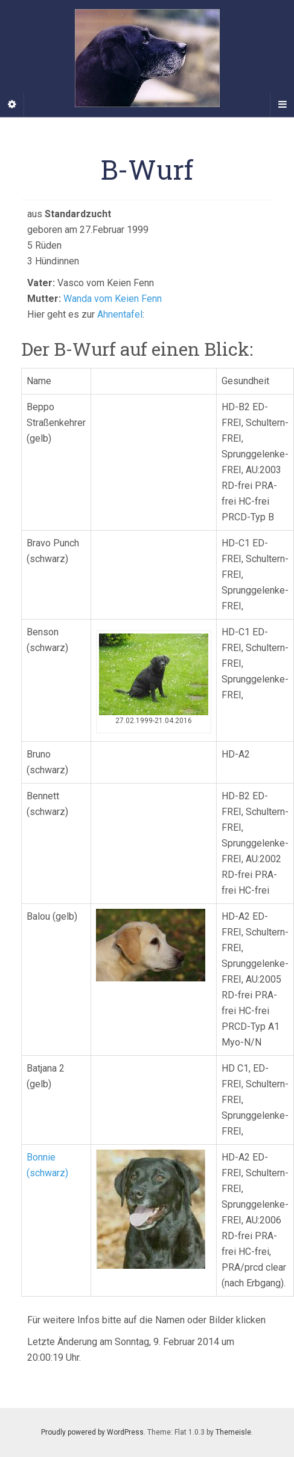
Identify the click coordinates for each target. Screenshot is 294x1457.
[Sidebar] (12, 105)
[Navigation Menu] (282, 105)
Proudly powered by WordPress (92, 1432)
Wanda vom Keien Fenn (112, 298)
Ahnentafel (119, 314)
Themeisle (233, 1432)
